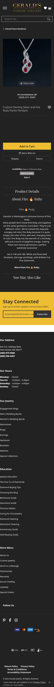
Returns (39, 159)
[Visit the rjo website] (32, 650)
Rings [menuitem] (2, 429)
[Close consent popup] (49, 682)
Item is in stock (27, 173)
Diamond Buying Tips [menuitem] (10, 487)
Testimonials (6, 571)
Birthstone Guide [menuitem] (8, 497)
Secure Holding (7, 581)
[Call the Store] (7, 353)
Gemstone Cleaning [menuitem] (9, 524)
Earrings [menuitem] (4, 435)
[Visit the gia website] (14, 650)
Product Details (27, 191)
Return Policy (11, 666)
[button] (45, 8)
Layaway (4, 587)
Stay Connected (21, 301)
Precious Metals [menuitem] (7, 508)
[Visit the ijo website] (24, 650)
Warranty (4, 576)
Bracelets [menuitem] (4, 445)
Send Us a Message (9, 566)
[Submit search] (49, 19)
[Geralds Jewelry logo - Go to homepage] (27, 8)
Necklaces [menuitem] (5, 440)
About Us (4, 555)
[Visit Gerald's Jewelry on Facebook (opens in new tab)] (10, 620)
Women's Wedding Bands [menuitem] (12, 419)
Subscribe (42, 314)
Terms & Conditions (17, 669)
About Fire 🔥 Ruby (27, 198)
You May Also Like (27, 277)
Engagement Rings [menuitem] (9, 408)
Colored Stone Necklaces (15, 29)
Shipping (15, 159)
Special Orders (7, 592)
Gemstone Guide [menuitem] (8, 503)
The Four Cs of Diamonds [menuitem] (12, 482)
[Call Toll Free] (7, 356)
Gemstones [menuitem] (5, 424)
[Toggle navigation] (4, 8)
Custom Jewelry (7, 560)
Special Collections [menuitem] (9, 456)
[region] (27, 63)
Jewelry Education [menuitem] (8, 476)
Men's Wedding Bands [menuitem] (11, 414)
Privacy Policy (27, 666)
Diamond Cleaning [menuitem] (9, 519)
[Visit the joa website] (40, 650)
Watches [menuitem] (4, 450)
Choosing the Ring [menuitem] (9, 492)
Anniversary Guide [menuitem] (9, 529)
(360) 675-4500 (27, 97)
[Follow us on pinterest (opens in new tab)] (4, 620)
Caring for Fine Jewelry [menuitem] (11, 513)
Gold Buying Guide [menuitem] (9, 534)
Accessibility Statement (19, 672)
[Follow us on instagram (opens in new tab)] (16, 620)
